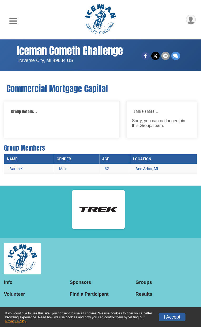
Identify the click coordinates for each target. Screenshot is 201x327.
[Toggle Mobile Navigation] (13, 21)
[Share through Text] (175, 56)
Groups (143, 282)
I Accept (172, 317)
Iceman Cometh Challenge (70, 51)
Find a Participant (89, 294)
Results (143, 294)
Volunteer (14, 294)
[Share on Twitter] (155, 56)
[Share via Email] (165, 56)
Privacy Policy (15, 321)
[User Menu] (191, 19)
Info (8, 282)
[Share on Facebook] (145, 56)
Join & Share (143, 111)
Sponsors (80, 282)
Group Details (22, 111)
